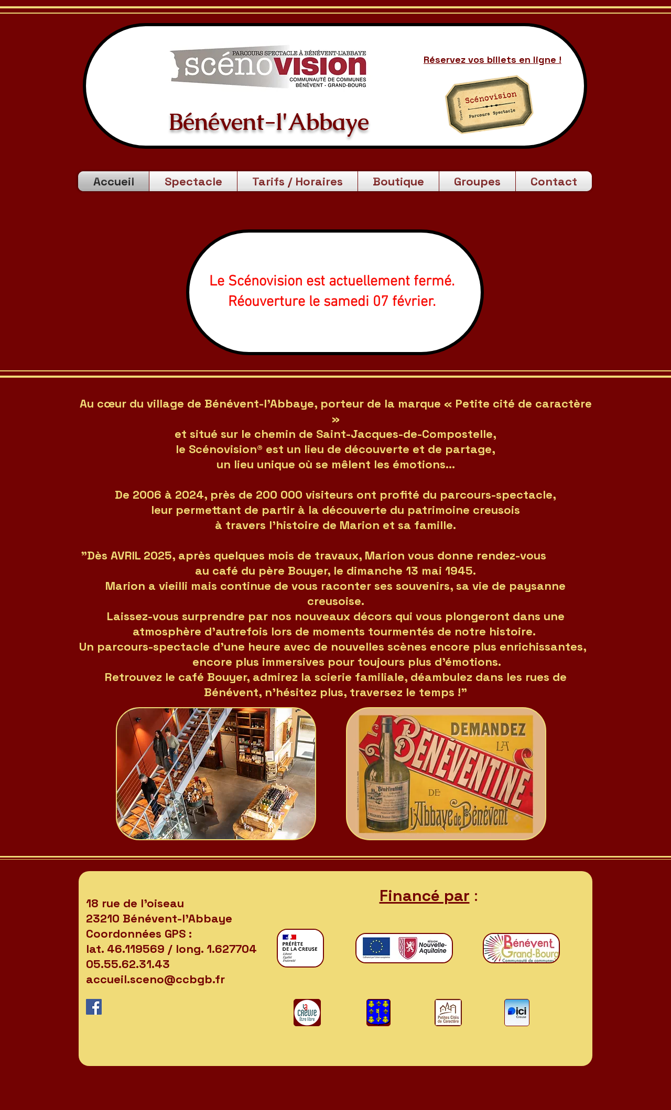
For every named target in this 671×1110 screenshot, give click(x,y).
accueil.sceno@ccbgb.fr (155, 979)
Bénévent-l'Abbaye (266, 121)
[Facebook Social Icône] (94, 1007)
